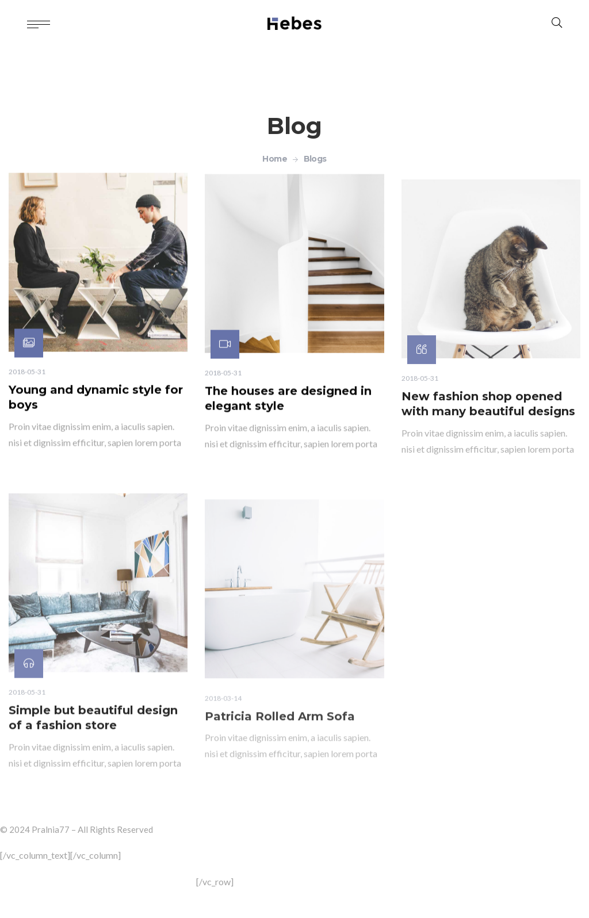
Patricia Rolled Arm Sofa (280, 756)
